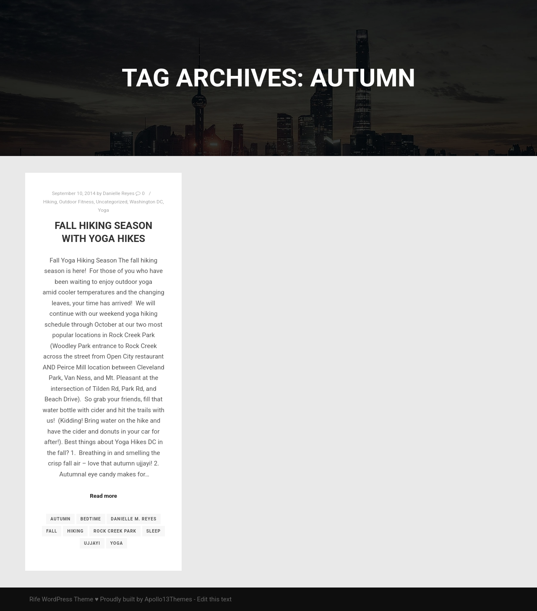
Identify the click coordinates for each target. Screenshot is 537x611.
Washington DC (146, 202)
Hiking (50, 202)
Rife (34, 599)
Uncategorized (112, 202)
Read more (103, 496)
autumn (60, 519)
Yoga (103, 210)
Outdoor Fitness (76, 202)
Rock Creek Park (115, 531)
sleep (153, 531)
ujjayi (92, 543)
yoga (116, 543)
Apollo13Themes (168, 599)
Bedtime (91, 519)
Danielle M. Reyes (133, 519)
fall (51, 531)
